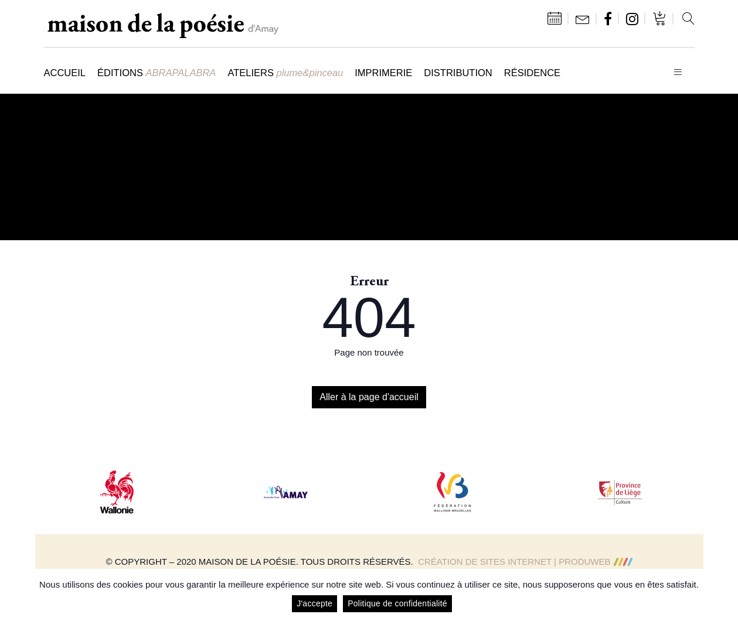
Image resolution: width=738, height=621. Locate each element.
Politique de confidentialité (397, 603)
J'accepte (314, 603)
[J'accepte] (723, 595)
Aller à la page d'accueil (369, 397)
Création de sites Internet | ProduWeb (525, 561)
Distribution (458, 72)
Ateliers (285, 72)
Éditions (156, 72)
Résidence (532, 72)
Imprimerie (383, 72)
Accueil (65, 72)
